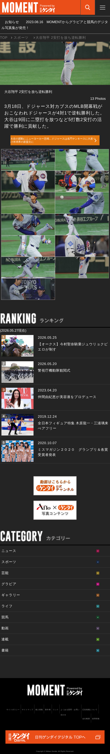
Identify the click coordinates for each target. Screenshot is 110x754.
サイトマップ (27, 710)
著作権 (48, 710)
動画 (5, 628)
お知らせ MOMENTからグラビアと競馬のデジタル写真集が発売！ (54, 25)
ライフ (7, 606)
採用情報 (96, 719)
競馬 (5, 617)
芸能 (5, 573)
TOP (4, 37)
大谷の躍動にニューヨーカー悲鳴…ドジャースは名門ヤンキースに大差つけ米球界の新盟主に (53, 140)
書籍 (5, 650)
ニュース (8, 551)
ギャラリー (10, 595)
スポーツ (21, 37)
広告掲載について (90, 710)
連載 (5, 639)
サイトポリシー (13, 710)
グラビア (8, 584)
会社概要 (86, 719)
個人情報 (39, 710)
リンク (56, 710)
